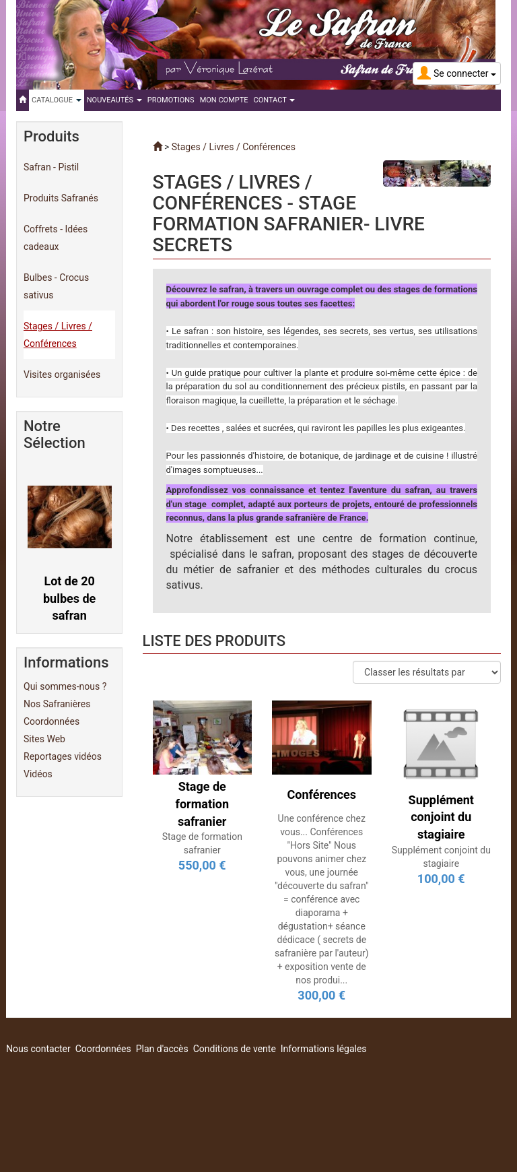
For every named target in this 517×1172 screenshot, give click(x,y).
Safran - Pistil (51, 167)
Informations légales (324, 1048)
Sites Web (44, 739)
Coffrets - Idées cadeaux (56, 238)
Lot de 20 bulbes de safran (69, 598)
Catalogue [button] (56, 100)
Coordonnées (51, 721)
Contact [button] (275, 100)
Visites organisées (62, 374)
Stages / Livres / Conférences (58, 335)
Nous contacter (38, 1048)
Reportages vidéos (63, 756)
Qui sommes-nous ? (65, 686)
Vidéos (38, 774)
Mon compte (224, 100)
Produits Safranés (61, 198)
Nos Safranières (57, 703)
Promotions (171, 100)
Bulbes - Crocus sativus (56, 286)
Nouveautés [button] (114, 100)
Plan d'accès (162, 1048)
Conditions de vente (234, 1048)
